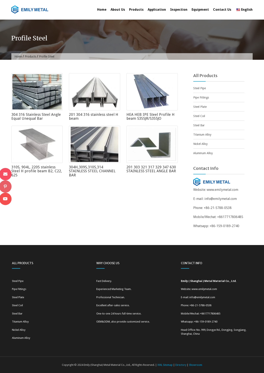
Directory (180, 364)
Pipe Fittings (201, 97)
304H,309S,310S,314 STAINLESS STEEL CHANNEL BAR (92, 171)
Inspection (178, 10)
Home (101, 10)
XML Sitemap (165, 364)
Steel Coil (199, 116)
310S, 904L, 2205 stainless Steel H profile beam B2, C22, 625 (36, 171)
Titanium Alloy (202, 134)
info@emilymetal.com (220, 199)
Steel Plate (200, 106)
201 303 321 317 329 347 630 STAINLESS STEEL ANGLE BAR (151, 169)
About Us (118, 10)
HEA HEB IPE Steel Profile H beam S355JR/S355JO (150, 116)
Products (136, 10)
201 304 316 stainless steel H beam (93, 116)
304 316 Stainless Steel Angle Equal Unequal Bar (36, 116)
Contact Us (222, 10)
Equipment (200, 10)
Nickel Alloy (200, 143)
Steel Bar (199, 125)
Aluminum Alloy (203, 153)
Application (157, 10)
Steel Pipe (199, 88)
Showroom (195, 364)
